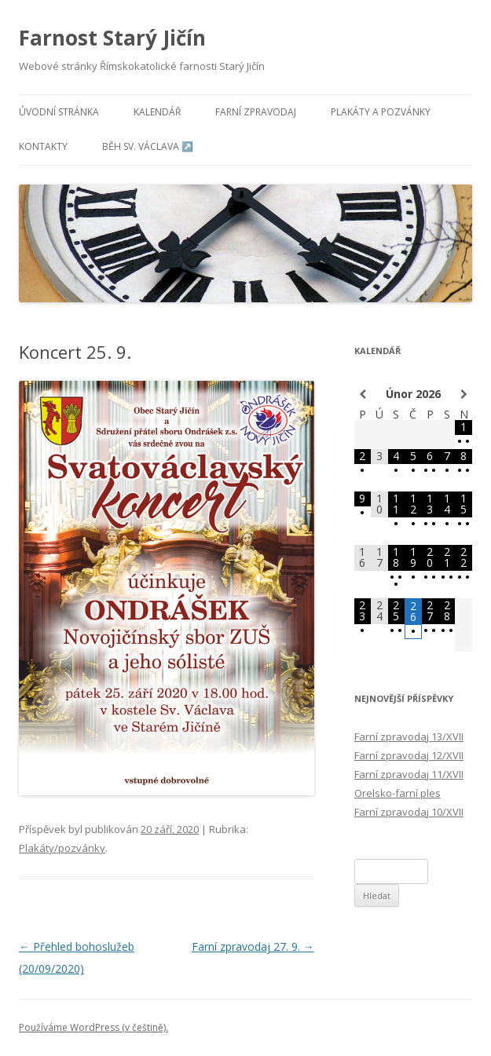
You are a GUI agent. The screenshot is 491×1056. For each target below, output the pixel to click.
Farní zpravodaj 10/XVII (409, 812)
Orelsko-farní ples (397, 793)
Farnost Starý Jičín (112, 38)
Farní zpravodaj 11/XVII (409, 774)
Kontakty (43, 146)
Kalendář (157, 112)
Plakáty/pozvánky (62, 848)
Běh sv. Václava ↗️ (147, 146)
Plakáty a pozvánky (381, 112)
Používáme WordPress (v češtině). (93, 1027)
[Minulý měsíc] (362, 394)
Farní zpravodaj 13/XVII (409, 736)
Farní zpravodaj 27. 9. (253, 946)
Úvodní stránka (59, 112)
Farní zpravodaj (255, 112)
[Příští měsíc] (463, 394)
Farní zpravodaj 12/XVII (409, 755)
